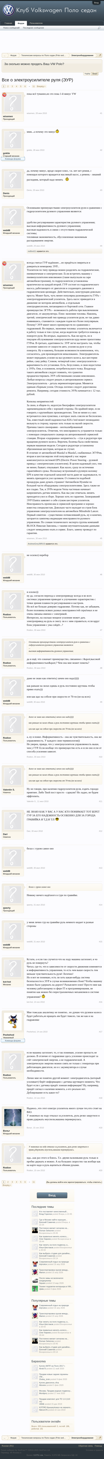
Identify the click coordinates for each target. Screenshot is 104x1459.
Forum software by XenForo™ (25, 1450)
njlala (41, 1289)
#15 (100, 942)
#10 (100, 757)
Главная (8, 23)
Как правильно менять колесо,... (54, 1236)
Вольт (6, 1130)
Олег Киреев (45, 1239)
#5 (101, 538)
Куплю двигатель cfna (49, 1383)
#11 (100, 801)
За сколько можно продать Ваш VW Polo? (34, 64)
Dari (5, 834)
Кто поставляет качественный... (53, 1211)
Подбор (87, 74)
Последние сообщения (33, 28)
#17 (100, 1032)
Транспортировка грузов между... (54, 1270)
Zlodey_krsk (44, 1379)
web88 (6, 230)
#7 (101, 630)
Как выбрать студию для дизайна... (55, 1253)
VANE (41, 1404)
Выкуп (95, 73)
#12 (100, 831)
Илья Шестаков (46, 1247)
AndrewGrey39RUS (36, 544)
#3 (101, 190)
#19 (100, 1128)
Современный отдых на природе (54, 1262)
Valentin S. (9, 789)
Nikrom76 (43, 1410)
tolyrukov (43, 1264)
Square (42, 1283)
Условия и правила (94, 1450)
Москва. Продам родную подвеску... (55, 1391)
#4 (101, 246)
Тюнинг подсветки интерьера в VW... (55, 1286)
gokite (6, 153)
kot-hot (7, 981)
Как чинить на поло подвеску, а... (54, 1245)
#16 (100, 1002)
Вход (96, 3)
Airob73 (42, 1368)
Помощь (98, 1446)
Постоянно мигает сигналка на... (54, 1228)
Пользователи (36, 23)
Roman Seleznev (46, 1231)
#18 (100, 1098)
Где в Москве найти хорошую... (53, 1220)
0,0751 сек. (39, 1455)
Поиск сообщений (11, 28)
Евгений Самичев (47, 1222)
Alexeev (42, 1385)
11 (33, 86)
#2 (101, 150)
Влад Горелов (45, 1214)
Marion (42, 1272)
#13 (100, 868)
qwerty (7, 908)
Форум (21, 23)
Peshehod (8, 1034)
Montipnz (43, 1393)
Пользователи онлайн (46, 1421)
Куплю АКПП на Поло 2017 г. (52, 1366)
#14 (100, 905)
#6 (101, 574)
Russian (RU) (8, 1446)
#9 (101, 702)
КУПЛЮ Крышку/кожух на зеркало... (55, 1407)
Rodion (7, 614)
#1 (101, 113)
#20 (100, 1170)
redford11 (32, 251)
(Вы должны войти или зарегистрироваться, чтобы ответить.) (74, 1182)
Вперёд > (41, 86)
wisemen (8, 116)
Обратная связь (85, 1446)
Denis (6, 193)
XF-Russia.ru (15, 1453)
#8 (101, 668)
